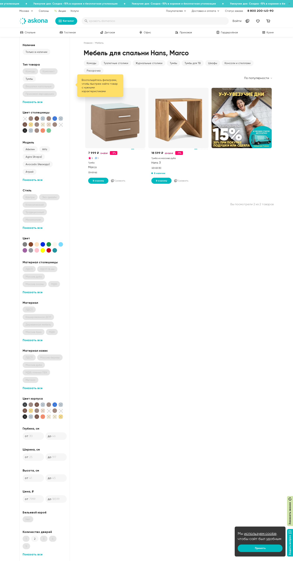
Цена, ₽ (28, 491)
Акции (60, 10)
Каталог (66, 21)
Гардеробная (227, 32)
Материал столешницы (40, 262)
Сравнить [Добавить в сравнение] (118, 181)
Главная (88, 43)
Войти (237, 21)
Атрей (29, 171)
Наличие (29, 45)
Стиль (27, 190)
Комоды (91, 63)
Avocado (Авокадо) (38, 164)
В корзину (98, 180)
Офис (144, 32)
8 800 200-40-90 (260, 11)
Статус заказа (234, 10)
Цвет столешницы (36, 112)
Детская (107, 32)
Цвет (26, 238)
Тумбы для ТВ (193, 63)
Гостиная (67, 32)
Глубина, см (31, 428)
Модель (28, 142)
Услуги (74, 10)
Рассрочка (94, 70)
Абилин (30, 149)
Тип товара (31, 64)
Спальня (27, 32)
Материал (30, 302)
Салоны (44, 10)
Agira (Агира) (34, 156)
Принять (260, 548)
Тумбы (29, 78)
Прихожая (183, 32)
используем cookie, (260, 533)
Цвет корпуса (33, 398)
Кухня (267, 32)
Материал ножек (35, 350)
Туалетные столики (116, 63)
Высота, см (31, 470)
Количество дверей (37, 532)
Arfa (44, 149)
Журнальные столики (149, 63)
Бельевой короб (35, 512)
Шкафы (212, 63)
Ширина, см (31, 449)
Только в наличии (36, 51)
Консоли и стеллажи (238, 63)
